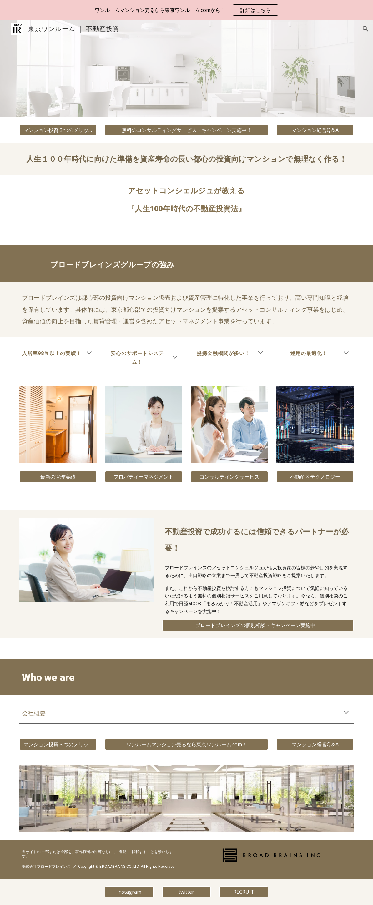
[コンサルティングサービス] (229, 476)
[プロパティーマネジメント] (143, 476)
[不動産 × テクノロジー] (315, 476)
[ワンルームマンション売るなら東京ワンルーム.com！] (186, 744)
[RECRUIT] (244, 891)
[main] (186, 159)
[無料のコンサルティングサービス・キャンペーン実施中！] (186, 130)
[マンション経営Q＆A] (315, 130)
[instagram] (129, 891)
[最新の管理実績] (58, 476)
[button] (365, 28)
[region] (186, 10)
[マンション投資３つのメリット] (58, 130)
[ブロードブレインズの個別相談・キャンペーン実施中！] (258, 625)
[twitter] (186, 891)
